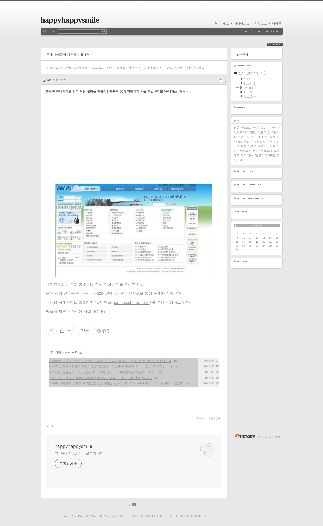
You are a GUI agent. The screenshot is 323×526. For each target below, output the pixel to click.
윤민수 (265, 127)
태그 (226, 24)
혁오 (243, 155)
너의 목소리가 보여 (266, 151)
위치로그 (261, 24)
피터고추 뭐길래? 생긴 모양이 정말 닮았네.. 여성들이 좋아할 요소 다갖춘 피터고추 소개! (111, 366)
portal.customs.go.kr (130, 302)
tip (225, 81)
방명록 (276, 24)
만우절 (261, 146)
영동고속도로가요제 (246, 127)
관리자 (113, 516)
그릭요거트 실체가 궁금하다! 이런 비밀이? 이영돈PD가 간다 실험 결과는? (100, 377)
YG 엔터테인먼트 (265, 155)
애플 (237, 155)
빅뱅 (240, 137)
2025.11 (257, 225)
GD (240, 141)
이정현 (248, 141)
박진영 (252, 132)
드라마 (275, 127)
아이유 (252, 146)
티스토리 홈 (244, 436)
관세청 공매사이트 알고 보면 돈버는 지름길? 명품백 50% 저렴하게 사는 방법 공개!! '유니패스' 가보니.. (137, 67)
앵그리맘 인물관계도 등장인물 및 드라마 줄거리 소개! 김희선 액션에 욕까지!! (103, 372)
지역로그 (90, 516)
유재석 (271, 146)
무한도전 (270, 137)
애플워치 (259, 141)
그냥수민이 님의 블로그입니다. (80, 453)
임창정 (259, 137)
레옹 (250, 155)
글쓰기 (123, 516)
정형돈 (238, 132)
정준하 (262, 132)
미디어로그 (241, 24)
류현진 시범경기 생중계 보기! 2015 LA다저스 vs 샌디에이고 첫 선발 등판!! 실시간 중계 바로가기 (117, 383)
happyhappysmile (70, 19)
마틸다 (271, 141)
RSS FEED (279, 44)
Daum (167, 516)
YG (245, 132)
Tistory (200, 516)
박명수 (249, 137)
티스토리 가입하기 (268, 437)
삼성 (243, 146)
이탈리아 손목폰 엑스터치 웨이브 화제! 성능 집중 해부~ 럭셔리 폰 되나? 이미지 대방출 (110, 360)
